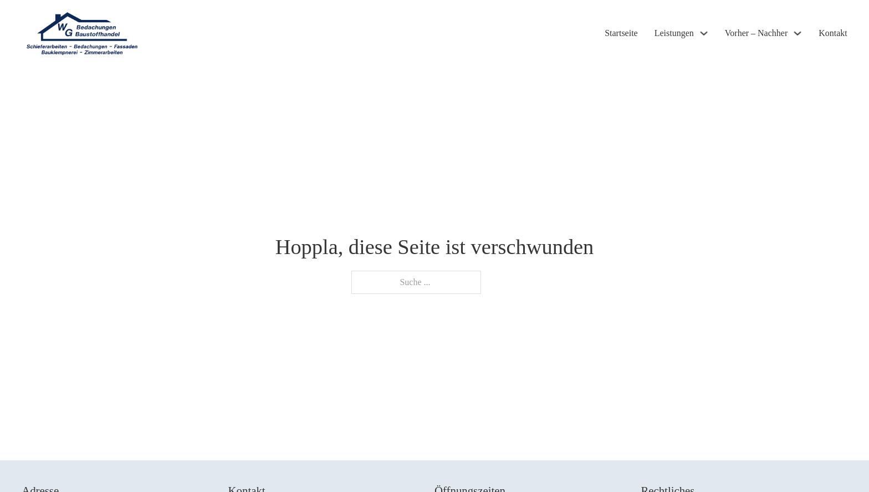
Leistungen (674, 33)
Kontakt (833, 33)
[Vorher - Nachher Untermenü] (797, 33)
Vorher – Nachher (756, 33)
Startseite (621, 33)
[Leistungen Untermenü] (703, 33)
